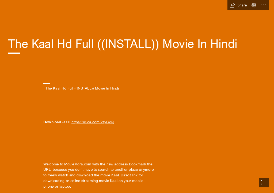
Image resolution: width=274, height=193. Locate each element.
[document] (137, 96)
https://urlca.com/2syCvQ (92, 122)
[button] (238, 5)
